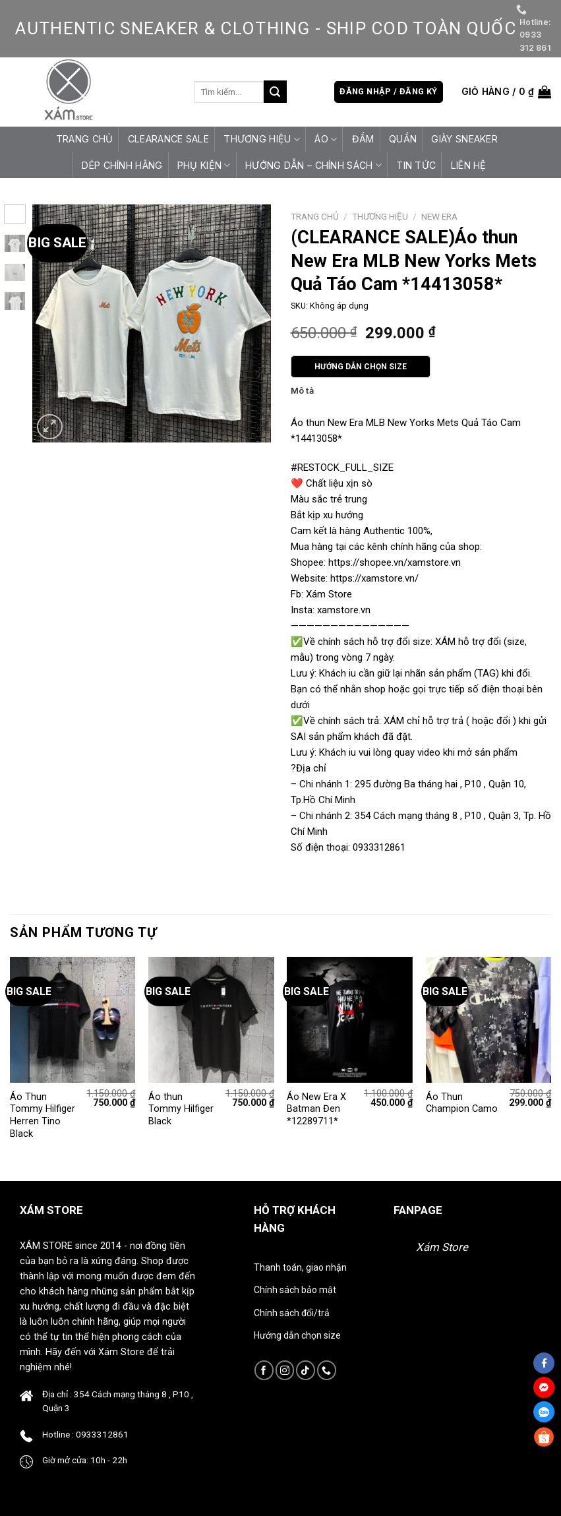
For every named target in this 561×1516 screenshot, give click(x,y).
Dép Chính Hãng (122, 165)
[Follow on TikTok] (305, 1370)
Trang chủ (84, 138)
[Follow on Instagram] (285, 1370)
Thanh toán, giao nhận (300, 1267)
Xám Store (442, 1247)
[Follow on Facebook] (264, 1370)
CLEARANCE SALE (168, 138)
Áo (325, 139)
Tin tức (416, 165)
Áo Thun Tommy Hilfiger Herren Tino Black (42, 1115)
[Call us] (326, 1370)
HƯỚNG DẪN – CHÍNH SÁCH (313, 165)
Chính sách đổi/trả (292, 1313)
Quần (403, 138)
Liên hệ (469, 165)
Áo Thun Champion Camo (462, 1103)
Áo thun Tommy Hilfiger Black (181, 1109)
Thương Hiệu (261, 139)
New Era (439, 216)
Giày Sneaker (464, 138)
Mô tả (302, 391)
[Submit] (275, 91)
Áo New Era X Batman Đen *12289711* (316, 1109)
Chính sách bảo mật (295, 1290)
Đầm (363, 138)
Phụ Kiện (204, 165)
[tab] (302, 391)
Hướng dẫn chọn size (297, 1335)
